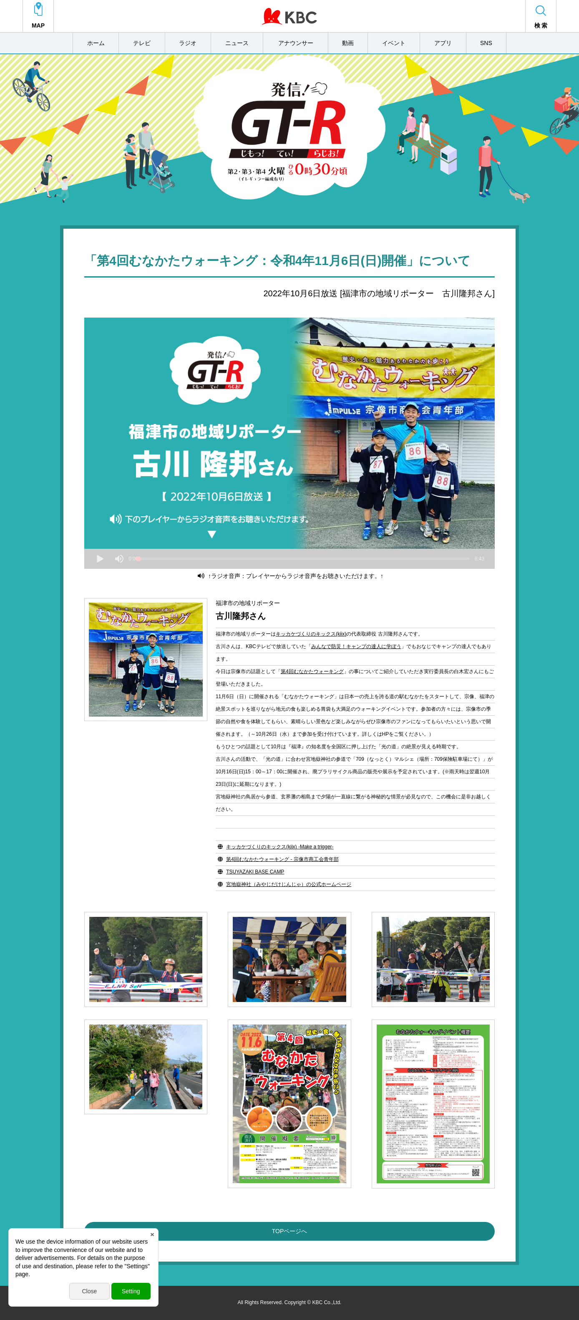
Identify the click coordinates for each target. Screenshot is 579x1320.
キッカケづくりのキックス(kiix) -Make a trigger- (279, 847)
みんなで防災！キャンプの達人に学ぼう (356, 646)
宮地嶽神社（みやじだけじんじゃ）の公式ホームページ (288, 884)
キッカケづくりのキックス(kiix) (311, 634)
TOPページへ (289, 1231)
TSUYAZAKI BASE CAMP (255, 872)
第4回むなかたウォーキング (312, 671)
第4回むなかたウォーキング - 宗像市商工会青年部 (282, 859)
